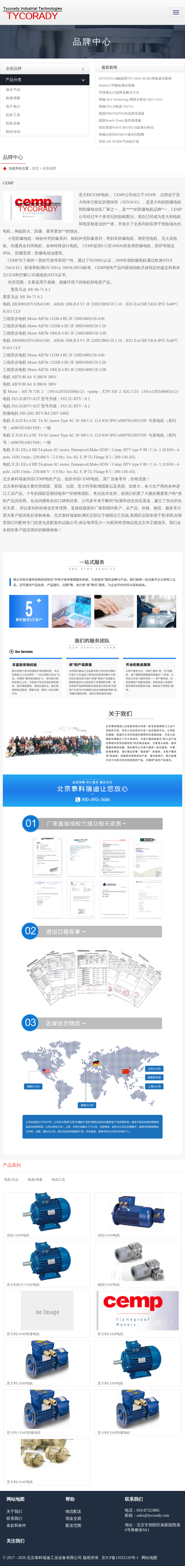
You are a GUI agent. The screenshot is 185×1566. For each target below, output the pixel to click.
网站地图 (149, 1558)
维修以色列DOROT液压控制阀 (121, 134)
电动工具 (58, 1180)
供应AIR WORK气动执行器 (119, 141)
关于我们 (14, 1511)
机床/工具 (13, 115)
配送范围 (73, 1525)
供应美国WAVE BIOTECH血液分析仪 (126, 127)
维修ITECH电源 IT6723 (116, 106)
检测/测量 (13, 98)
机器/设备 (13, 123)
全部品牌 (45, 68)
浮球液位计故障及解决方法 (119, 92)
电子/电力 (13, 106)
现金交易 (73, 1518)
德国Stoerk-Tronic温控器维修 (120, 120)
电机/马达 (11, 1180)
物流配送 (73, 1511)
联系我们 (14, 1518)
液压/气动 (13, 90)
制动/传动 (13, 132)
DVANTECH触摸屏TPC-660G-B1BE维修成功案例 (135, 78)
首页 (35, 168)
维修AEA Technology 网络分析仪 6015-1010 (130, 99)
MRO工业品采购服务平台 (32, 13)
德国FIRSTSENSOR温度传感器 (122, 113)
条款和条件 (16, 1525)
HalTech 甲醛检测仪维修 (116, 85)
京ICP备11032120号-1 (119, 1558)
